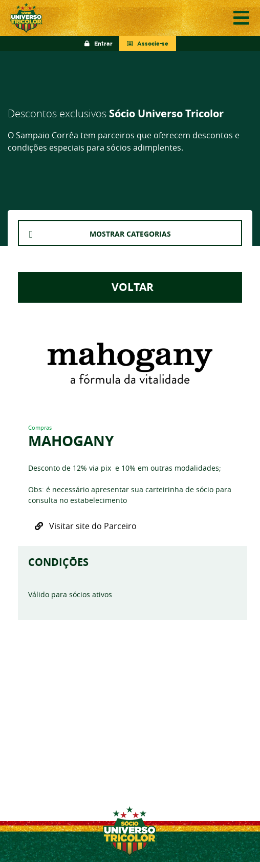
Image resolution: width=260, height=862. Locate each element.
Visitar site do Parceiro (86, 526)
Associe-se (147, 43)
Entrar (98, 43)
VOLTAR (130, 287)
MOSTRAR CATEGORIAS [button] (130, 234)
